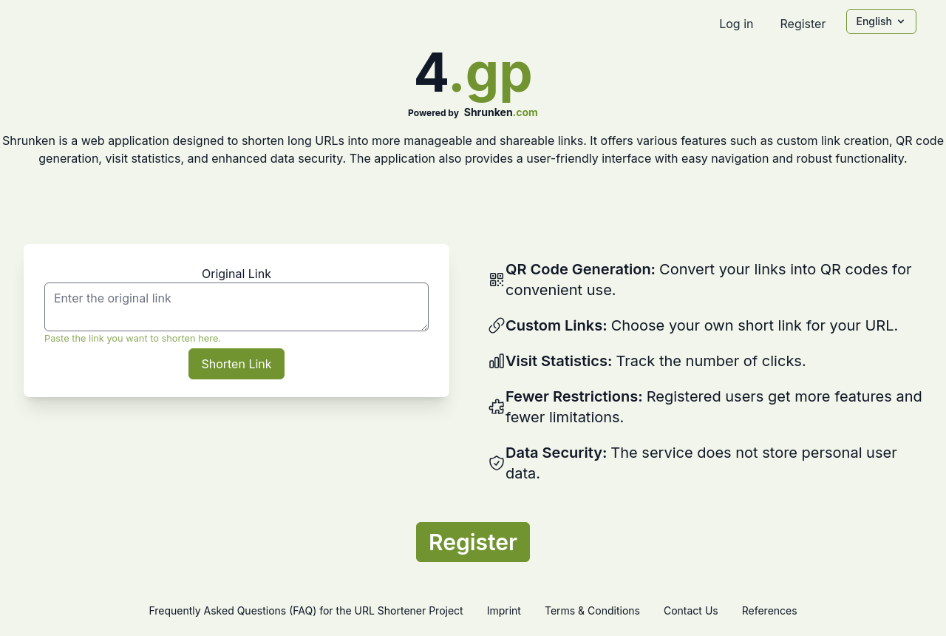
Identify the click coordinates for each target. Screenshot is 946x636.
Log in (736, 23)
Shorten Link (236, 363)
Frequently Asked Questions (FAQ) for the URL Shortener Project (306, 610)
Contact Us (691, 610)
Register (803, 23)
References (769, 610)
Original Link (236, 273)
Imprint (504, 610)
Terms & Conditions (592, 610)
